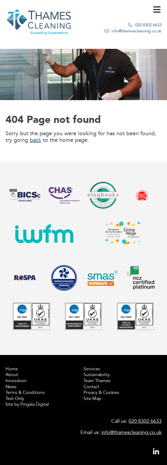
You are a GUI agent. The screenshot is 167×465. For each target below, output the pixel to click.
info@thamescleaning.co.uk (137, 31)
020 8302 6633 (148, 24)
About (11, 374)
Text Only (14, 398)
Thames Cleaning (38, 26)
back (35, 140)
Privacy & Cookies (101, 392)
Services (92, 368)
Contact (91, 386)
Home (11, 368)
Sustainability (97, 374)
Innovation (16, 380)
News (10, 386)
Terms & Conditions (25, 392)
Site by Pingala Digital (27, 404)
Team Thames (97, 380)
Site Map (92, 398)
